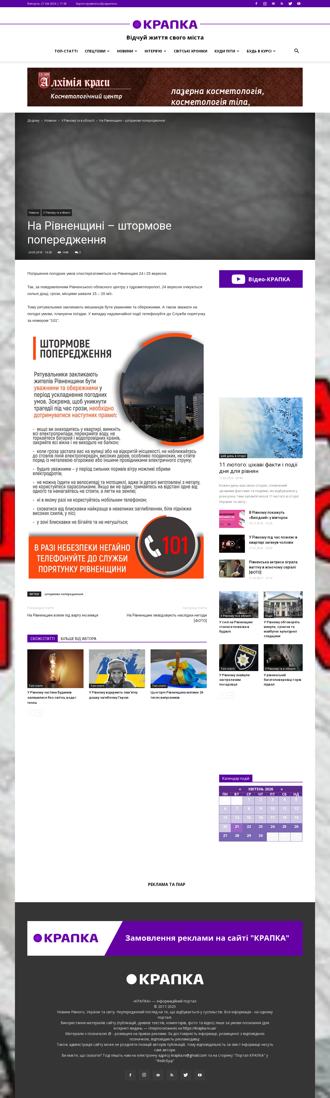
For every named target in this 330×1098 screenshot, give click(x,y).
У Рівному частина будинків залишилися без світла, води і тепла (51, 697)
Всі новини (236, 728)
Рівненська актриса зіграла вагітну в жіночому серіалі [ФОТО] (273, 567)
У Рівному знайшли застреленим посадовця (234, 679)
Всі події (261, 859)
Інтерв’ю (155, 51)
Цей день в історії (233, 456)
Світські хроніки (190, 51)
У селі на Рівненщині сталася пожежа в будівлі (235, 626)
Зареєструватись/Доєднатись (96, 3)
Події (269, 616)
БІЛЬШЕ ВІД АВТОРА (78, 639)
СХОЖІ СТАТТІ (42, 639)
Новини (127, 51)
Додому (33, 120)
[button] (296, 51)
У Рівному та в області (56, 212)
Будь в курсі (261, 51)
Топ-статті (66, 51)
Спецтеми (97, 51)
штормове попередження (64, 594)
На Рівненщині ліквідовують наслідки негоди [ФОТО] (167, 618)
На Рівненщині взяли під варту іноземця (62, 615)
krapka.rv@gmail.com (189, 1055)
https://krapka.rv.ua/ (199, 1028)
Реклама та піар (166, 884)
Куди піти (226, 51)
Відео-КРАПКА (261, 279)
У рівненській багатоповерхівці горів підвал (282, 679)
